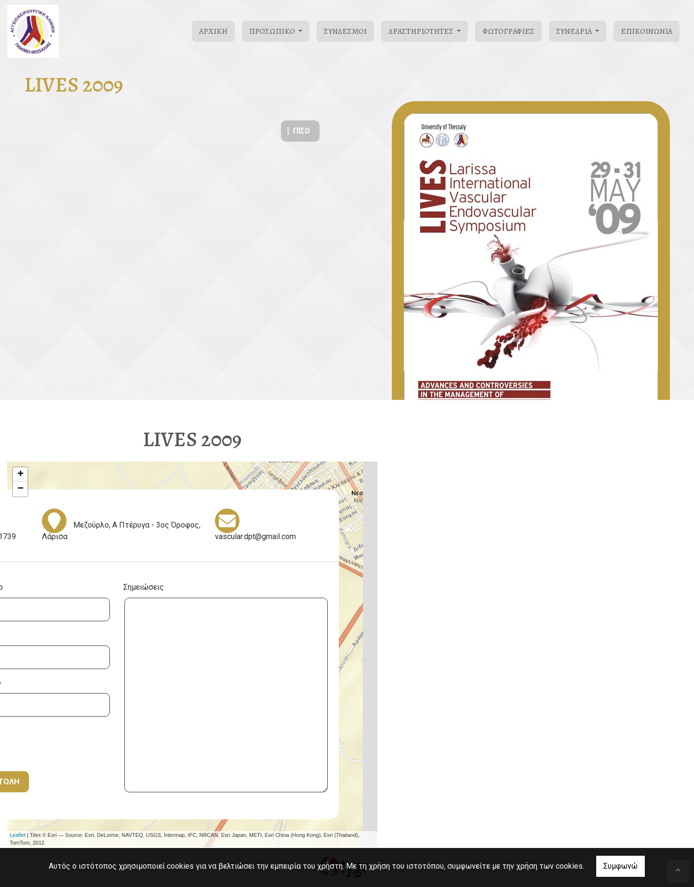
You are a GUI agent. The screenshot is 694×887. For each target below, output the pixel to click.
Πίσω (301, 130)
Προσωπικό (272, 31)
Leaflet (18, 835)
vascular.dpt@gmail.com (255, 536)
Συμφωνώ (620, 866)
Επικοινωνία (646, 31)
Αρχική (213, 31)
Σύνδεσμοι (345, 31)
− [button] (20, 489)
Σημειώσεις (143, 586)
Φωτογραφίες (508, 31)
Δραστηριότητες (421, 31)
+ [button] (20, 474)
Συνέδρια (574, 31)
